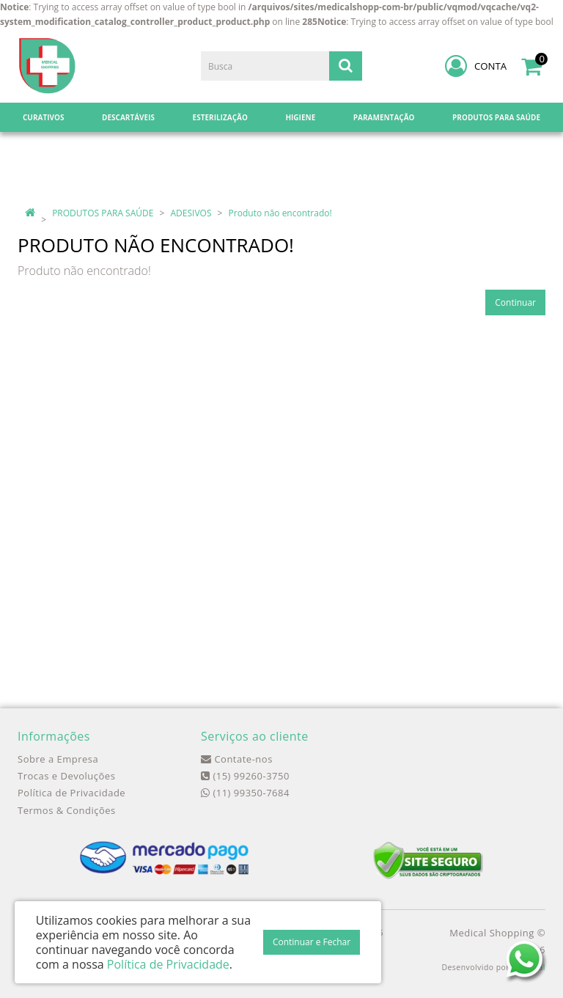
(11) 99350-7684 (245, 792)
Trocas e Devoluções (66, 775)
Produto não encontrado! (280, 213)
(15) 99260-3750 (245, 775)
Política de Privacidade (71, 792)
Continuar (515, 302)
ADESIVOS (191, 213)
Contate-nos (237, 759)
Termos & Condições (67, 810)
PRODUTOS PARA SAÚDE (102, 213)
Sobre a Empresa (58, 759)
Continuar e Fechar (311, 942)
